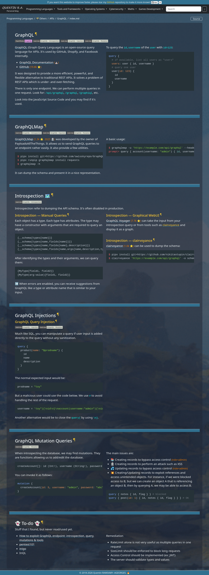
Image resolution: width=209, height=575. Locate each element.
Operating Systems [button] (95, 9)
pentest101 (27, 544)
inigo (22, 549)
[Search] (183, 9)
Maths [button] (131, 9)
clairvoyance (170, 225)
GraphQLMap (24, 139)
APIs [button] (52, 18)
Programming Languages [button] (39, 9)
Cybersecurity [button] (116, 9)
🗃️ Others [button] (41, 18)
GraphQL (21, 47)
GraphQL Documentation (36, 62)
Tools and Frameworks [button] (69, 9)
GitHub (111, 2)
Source (196, 18)
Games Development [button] (150, 9)
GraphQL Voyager (118, 221)
